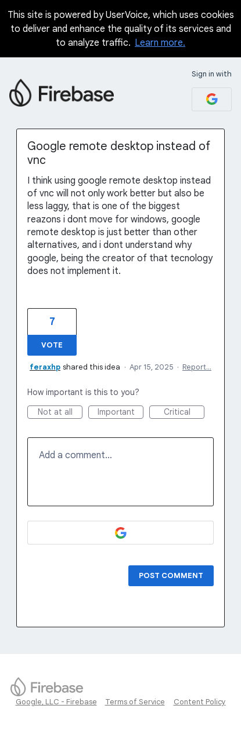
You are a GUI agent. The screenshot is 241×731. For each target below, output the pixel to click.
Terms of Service (135, 702)
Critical (184, 413)
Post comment (171, 575)
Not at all (60, 413)
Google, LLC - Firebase (56, 702)
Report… (196, 367)
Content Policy (200, 702)
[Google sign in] (212, 99)
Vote (52, 345)
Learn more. (160, 43)
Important (121, 413)
